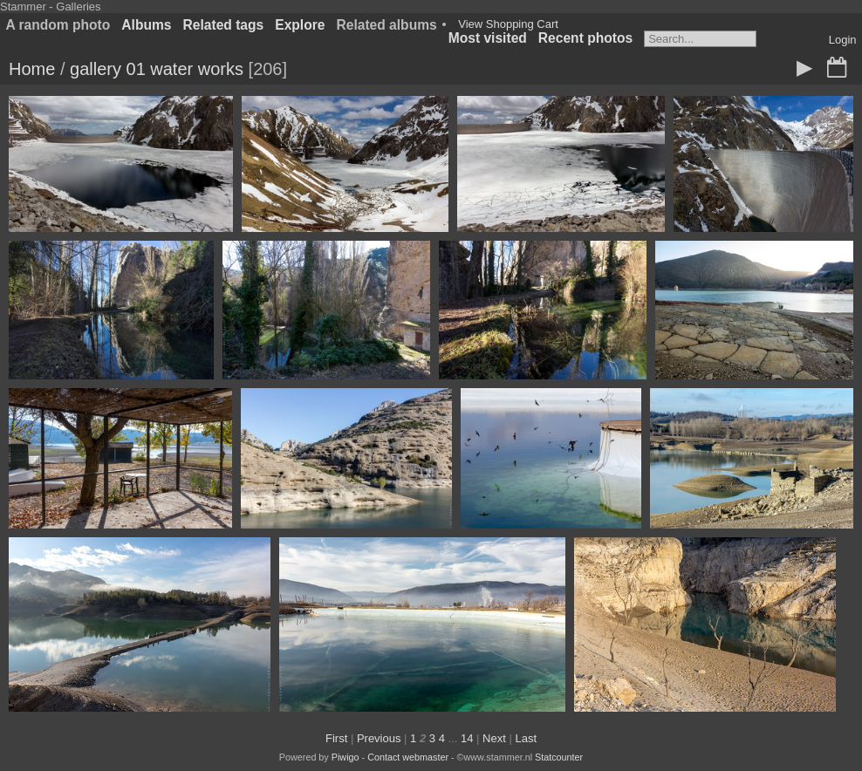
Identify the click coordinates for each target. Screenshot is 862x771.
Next (494, 738)
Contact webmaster (407, 757)
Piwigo (345, 757)
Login (843, 39)
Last (526, 738)
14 (467, 738)
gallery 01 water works (156, 68)
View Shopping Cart (508, 24)
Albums (146, 24)
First (336, 738)
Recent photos (585, 38)
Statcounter (559, 757)
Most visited (487, 38)
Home (32, 68)
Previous (379, 738)
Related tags (223, 24)
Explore (300, 24)
